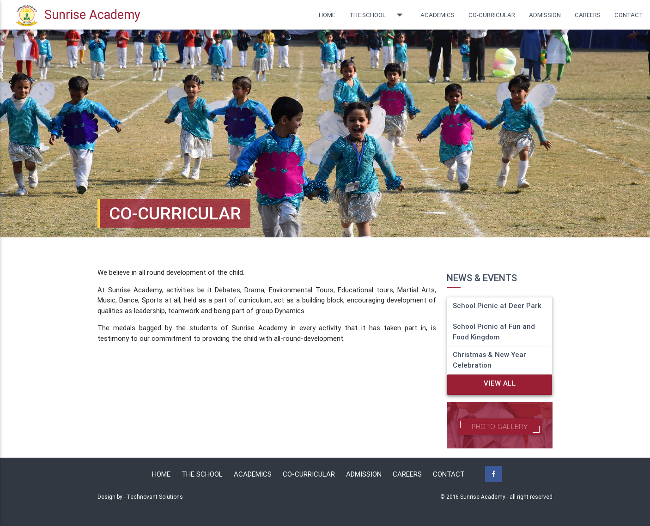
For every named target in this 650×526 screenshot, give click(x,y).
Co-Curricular (309, 474)
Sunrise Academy (78, 16)
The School (378, 15)
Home (327, 15)
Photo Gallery (500, 426)
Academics (437, 15)
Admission (545, 15)
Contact (628, 15)
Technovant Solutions (155, 496)
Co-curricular (491, 15)
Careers (588, 15)
